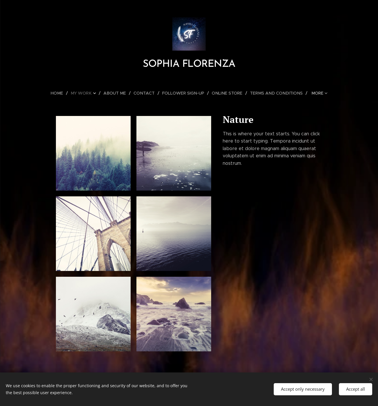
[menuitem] (62, 93)
